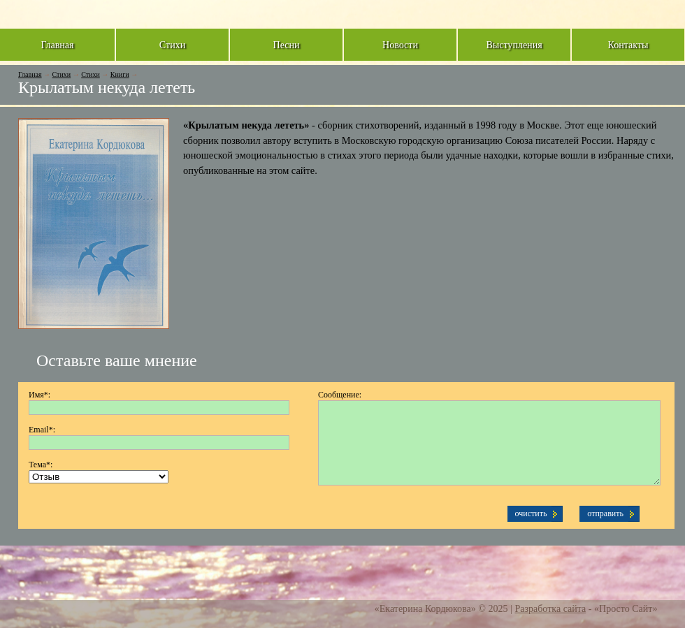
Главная (30, 74)
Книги (119, 74)
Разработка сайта (550, 608)
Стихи (61, 74)
